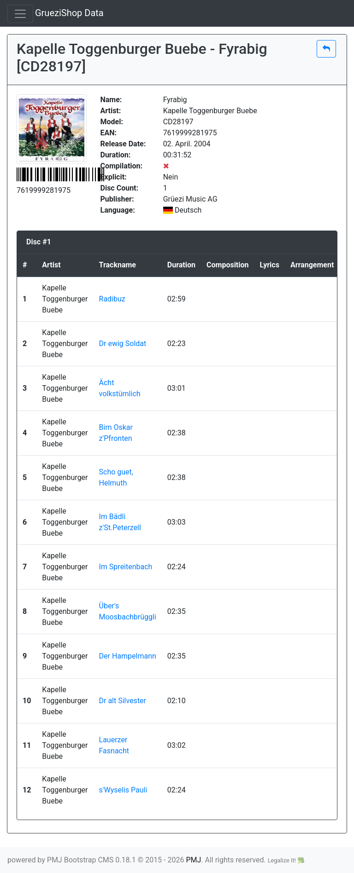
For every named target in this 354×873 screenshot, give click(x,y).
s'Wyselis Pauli (123, 790)
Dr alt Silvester (123, 700)
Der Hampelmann (127, 656)
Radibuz (112, 299)
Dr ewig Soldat (123, 343)
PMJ (193, 860)
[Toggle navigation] (20, 14)
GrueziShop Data (69, 12)
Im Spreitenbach (126, 566)
